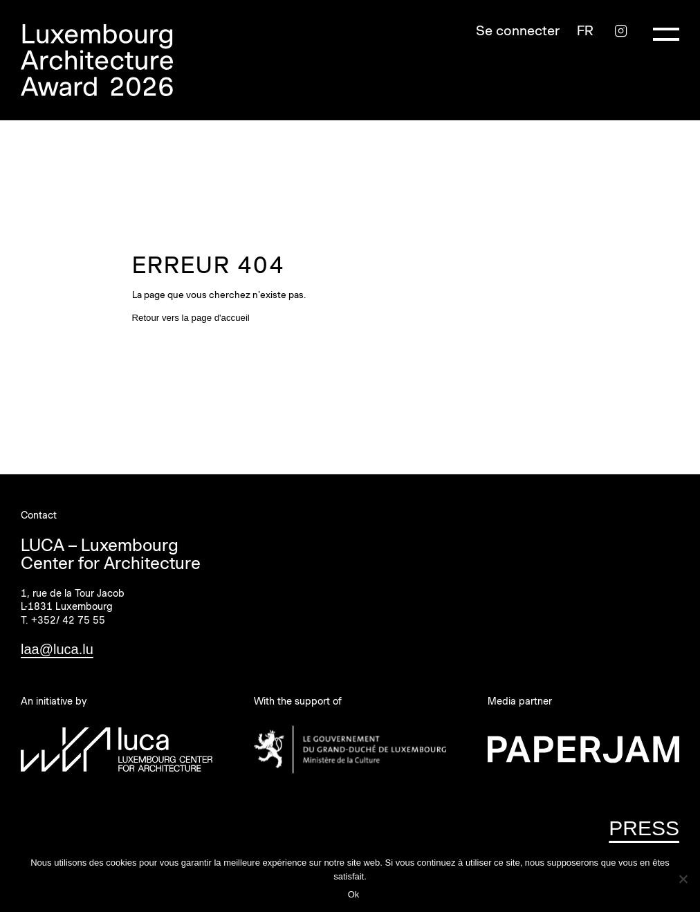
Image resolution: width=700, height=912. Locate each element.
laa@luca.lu (57, 649)
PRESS (644, 828)
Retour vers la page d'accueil (191, 318)
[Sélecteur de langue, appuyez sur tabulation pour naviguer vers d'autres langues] (585, 30)
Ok (354, 894)
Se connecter (518, 30)
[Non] (683, 879)
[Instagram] (620, 30)
